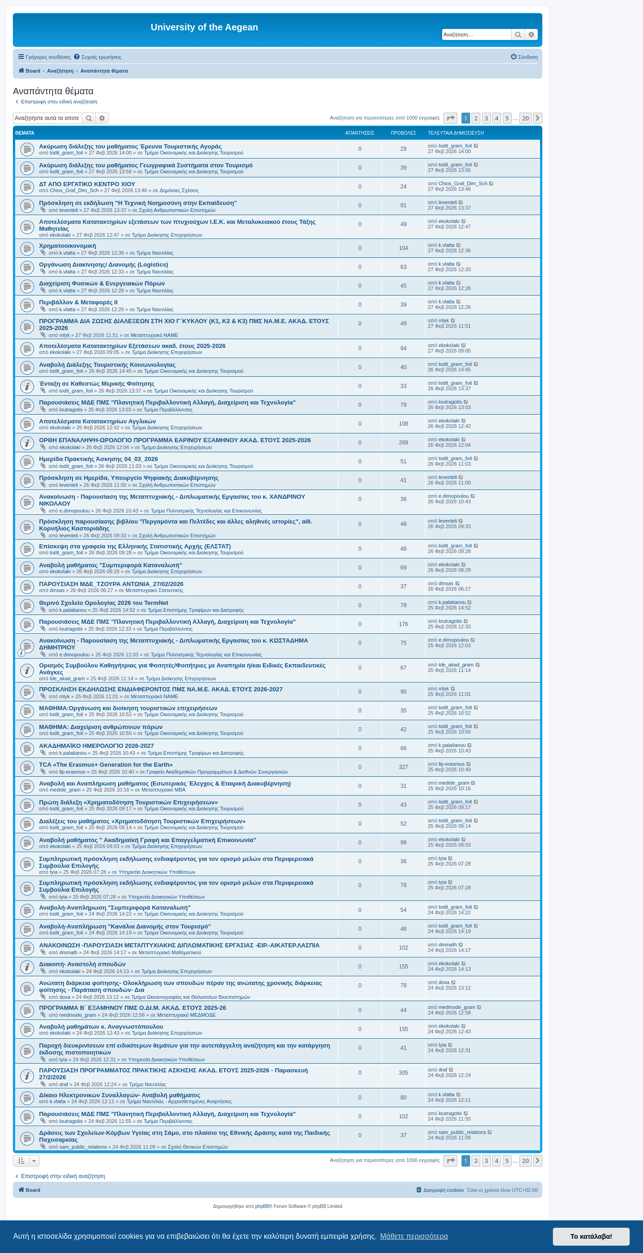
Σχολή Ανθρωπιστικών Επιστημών (177, 210)
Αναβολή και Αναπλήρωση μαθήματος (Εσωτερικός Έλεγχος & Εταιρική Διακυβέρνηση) (165, 783)
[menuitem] (97, 57)
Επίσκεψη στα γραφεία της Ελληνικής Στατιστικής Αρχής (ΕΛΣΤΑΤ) (135, 546)
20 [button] (525, 118)
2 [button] (476, 118)
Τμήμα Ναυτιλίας (155, 253)
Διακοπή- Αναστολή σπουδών (82, 964)
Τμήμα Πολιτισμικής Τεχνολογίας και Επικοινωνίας (206, 510)
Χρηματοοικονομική (67, 245)
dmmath (68, 952)
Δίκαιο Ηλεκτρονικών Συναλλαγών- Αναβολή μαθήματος (119, 1095)
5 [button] (507, 118)
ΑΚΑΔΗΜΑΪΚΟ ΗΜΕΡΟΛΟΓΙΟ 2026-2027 (96, 745)
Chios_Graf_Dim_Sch (74, 190)
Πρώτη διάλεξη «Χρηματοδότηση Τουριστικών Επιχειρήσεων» (128, 802)
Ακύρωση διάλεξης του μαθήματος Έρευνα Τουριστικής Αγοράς (130, 146)
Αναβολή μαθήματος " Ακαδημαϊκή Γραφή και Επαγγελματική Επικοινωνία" (147, 840)
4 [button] (496, 118)
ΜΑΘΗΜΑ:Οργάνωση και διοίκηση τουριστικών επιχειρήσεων (128, 708)
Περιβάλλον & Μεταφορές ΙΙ (78, 302)
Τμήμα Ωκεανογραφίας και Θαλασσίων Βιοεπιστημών (190, 997)
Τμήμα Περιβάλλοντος (168, 409)
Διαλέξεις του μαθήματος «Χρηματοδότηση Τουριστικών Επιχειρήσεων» (142, 821)
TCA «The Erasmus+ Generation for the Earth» (106, 764)
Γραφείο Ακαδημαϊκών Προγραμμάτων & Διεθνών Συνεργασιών (217, 772)
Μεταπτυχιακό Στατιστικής (154, 590)
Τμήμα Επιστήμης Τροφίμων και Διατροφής (196, 610)
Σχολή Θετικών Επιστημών (198, 1147)
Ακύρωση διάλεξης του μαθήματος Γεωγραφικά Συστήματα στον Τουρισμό (146, 165)
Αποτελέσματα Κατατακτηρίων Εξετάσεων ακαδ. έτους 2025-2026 (132, 345)
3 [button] (486, 118)
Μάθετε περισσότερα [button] (414, 1236)
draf (63, 1084)
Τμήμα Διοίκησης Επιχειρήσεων (167, 235)
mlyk (64, 335)
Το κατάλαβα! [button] (591, 1236)
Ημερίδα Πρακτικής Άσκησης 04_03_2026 (98, 459)
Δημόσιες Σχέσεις (179, 190)
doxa (64, 997)
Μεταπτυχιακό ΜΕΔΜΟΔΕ (186, 1015)
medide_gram (65, 789)
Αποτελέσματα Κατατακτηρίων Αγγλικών (97, 421)
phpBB (262, 1206)
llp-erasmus (72, 772)
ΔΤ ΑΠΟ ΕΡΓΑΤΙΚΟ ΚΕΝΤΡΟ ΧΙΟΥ (87, 184)
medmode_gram (77, 1015)
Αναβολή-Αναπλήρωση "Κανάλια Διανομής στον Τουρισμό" (125, 926)
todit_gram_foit (66, 152)
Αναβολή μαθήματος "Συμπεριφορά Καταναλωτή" (110, 565)
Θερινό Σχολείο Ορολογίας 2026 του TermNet (103, 602)
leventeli (68, 210)
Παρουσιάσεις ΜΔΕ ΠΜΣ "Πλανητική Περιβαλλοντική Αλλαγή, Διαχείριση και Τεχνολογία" (167, 402)
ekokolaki (60, 235)
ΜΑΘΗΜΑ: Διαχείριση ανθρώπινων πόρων (101, 726)
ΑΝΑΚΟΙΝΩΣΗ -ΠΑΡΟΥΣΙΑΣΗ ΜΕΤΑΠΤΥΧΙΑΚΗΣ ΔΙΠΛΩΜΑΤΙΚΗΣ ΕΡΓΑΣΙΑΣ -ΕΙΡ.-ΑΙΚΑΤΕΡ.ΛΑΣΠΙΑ (179, 945)
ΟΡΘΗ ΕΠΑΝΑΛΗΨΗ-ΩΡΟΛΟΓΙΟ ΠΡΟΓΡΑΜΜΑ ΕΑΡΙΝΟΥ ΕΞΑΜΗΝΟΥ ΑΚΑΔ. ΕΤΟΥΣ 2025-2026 (175, 440)
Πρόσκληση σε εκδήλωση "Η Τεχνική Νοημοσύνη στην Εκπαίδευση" (138, 202)
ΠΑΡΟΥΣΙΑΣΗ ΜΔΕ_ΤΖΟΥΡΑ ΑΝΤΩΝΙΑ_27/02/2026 (111, 584)
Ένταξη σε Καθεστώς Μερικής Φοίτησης (96, 383)
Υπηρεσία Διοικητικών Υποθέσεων (157, 872)
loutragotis (71, 409)
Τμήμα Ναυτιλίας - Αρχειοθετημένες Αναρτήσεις (179, 1101)
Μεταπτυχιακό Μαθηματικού (170, 952)
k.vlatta (67, 253)
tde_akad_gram (67, 678)
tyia (53, 872)
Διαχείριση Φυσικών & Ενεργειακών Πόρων (102, 283)
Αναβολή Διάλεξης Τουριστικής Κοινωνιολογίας (107, 364)
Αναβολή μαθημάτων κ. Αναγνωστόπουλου (101, 1026)
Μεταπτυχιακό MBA (164, 789)
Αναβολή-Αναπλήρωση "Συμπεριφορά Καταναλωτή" (115, 907)
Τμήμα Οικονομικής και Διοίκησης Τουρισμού (194, 152)
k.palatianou (72, 610)
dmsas (57, 590)
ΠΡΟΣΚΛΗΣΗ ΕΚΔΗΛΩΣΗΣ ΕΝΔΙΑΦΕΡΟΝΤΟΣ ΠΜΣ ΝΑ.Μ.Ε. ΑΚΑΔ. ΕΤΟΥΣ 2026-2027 (161, 689)
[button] (450, 118)
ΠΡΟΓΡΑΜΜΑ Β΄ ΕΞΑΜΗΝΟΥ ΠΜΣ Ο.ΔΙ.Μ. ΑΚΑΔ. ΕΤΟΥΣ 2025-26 (132, 1007)
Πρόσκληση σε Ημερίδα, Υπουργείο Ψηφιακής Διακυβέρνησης (129, 477)
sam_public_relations (83, 1147)
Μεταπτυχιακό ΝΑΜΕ (154, 335)
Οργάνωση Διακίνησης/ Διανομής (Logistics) (103, 264)
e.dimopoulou (74, 510)
